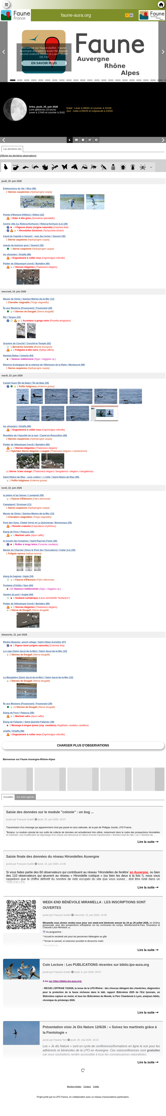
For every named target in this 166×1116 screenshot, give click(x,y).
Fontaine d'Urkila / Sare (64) (18, 585)
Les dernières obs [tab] (12, 149)
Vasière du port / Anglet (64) (18, 594)
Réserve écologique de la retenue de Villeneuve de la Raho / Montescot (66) (44, 364)
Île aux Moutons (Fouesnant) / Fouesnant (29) (27, 308)
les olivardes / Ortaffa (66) (17, 254)
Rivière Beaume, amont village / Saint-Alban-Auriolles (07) (34, 642)
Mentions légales (74, 1087)
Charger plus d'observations (83, 745)
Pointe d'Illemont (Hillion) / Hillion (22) (23, 214)
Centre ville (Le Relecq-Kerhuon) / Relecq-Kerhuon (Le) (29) (35, 224)
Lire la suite (148, 842)
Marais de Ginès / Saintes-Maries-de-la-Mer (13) (28, 299)
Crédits (96, 1087)
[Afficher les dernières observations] (18, 155)
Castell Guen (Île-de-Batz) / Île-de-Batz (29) (26, 383)
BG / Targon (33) (12, 317)
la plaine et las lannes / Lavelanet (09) (23, 495)
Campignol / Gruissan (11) (17, 504)
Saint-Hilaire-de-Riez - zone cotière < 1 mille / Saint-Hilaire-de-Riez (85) (41, 477)
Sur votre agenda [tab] (25, 797)
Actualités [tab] (8, 797)
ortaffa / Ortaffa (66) (13, 731)
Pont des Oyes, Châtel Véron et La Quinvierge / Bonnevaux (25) (37, 522)
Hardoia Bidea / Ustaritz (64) (18, 355)
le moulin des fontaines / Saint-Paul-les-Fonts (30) (30, 541)
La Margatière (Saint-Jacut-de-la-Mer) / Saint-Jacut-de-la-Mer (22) (38, 677)
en (131, 15)
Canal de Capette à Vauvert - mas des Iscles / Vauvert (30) (34, 236)
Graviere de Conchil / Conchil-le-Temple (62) (27, 343)
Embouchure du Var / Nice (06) (19, 188)
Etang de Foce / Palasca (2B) (18, 532)
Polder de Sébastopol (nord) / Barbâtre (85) (26, 263)
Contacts (87, 1087)
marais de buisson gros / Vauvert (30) (23, 245)
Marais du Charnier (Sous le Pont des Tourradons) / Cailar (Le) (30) (39, 550)
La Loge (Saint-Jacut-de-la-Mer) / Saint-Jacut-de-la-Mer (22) (35, 651)
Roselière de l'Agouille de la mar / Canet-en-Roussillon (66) (35, 435)
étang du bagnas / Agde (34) (18, 576)
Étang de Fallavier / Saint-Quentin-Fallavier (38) (28, 722)
